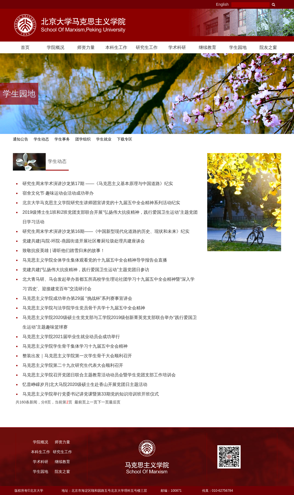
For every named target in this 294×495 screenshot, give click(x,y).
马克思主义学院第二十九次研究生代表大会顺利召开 (72, 365)
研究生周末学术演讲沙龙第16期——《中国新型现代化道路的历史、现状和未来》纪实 (105, 231)
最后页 (114, 402)
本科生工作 (116, 47)
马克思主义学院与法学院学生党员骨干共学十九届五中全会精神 (83, 308)
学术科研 (177, 47)
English (222, 4)
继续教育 (207, 47)
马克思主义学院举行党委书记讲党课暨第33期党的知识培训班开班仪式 (90, 394)
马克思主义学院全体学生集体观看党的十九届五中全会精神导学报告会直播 (94, 260)
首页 (25, 47)
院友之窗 (268, 47)
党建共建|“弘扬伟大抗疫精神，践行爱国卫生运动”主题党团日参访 (85, 269)
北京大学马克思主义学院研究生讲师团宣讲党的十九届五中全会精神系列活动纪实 (101, 202)
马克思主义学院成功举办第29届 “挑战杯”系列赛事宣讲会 (77, 298)
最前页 (80, 402)
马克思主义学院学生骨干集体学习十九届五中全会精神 (75, 346)
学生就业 (103, 139)
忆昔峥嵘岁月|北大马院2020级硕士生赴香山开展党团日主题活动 (84, 384)
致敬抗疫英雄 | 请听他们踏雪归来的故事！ (63, 250)
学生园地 (238, 47)
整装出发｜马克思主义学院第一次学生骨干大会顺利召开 (77, 355)
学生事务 (62, 139)
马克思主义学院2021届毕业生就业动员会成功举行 (71, 336)
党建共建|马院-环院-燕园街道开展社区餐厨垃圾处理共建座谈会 (83, 241)
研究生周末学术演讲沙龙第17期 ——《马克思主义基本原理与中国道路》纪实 (97, 183)
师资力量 (86, 47)
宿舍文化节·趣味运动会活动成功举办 (58, 193)
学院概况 (55, 47)
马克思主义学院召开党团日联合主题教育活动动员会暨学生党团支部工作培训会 (99, 375)
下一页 (103, 402)
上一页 (91, 402)
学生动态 (41, 139)
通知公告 (20, 139)
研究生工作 (147, 47)
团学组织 (83, 139)
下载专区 (124, 139)
